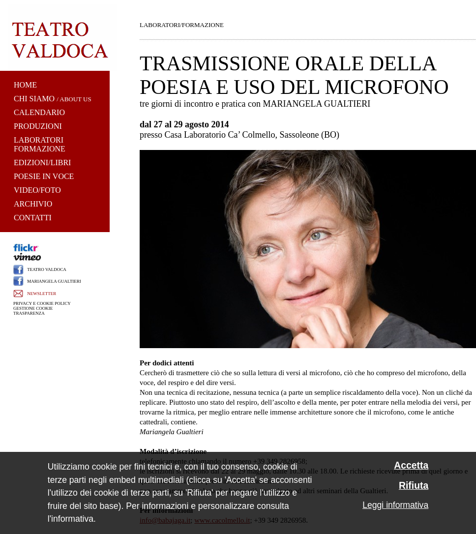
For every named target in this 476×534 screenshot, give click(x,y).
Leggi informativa (395, 505)
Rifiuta (413, 485)
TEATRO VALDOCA (46, 269)
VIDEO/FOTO (37, 190)
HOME (25, 85)
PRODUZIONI (38, 126)
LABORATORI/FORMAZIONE (182, 25)
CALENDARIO (39, 112)
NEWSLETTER (41, 293)
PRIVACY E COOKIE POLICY (42, 303)
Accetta (411, 465)
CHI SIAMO (34, 98)
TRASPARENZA (29, 313)
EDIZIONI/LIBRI (42, 162)
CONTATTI (33, 217)
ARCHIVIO (33, 204)
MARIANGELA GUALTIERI (54, 281)
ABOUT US (75, 99)
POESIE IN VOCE (44, 176)
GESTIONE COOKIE (33, 308)
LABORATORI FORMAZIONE (39, 144)
